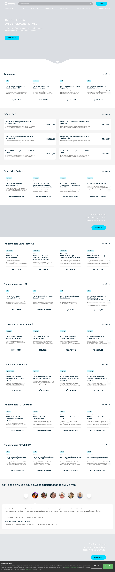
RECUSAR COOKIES (96, 566)
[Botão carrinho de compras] (109, 3)
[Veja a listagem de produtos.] (57, 62)
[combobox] (54, 3)
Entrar (101, 3)
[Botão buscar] (90, 3)
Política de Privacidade (71, 567)
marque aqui (29, 569)
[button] (57, 32)
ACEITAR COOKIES (107, 566)
